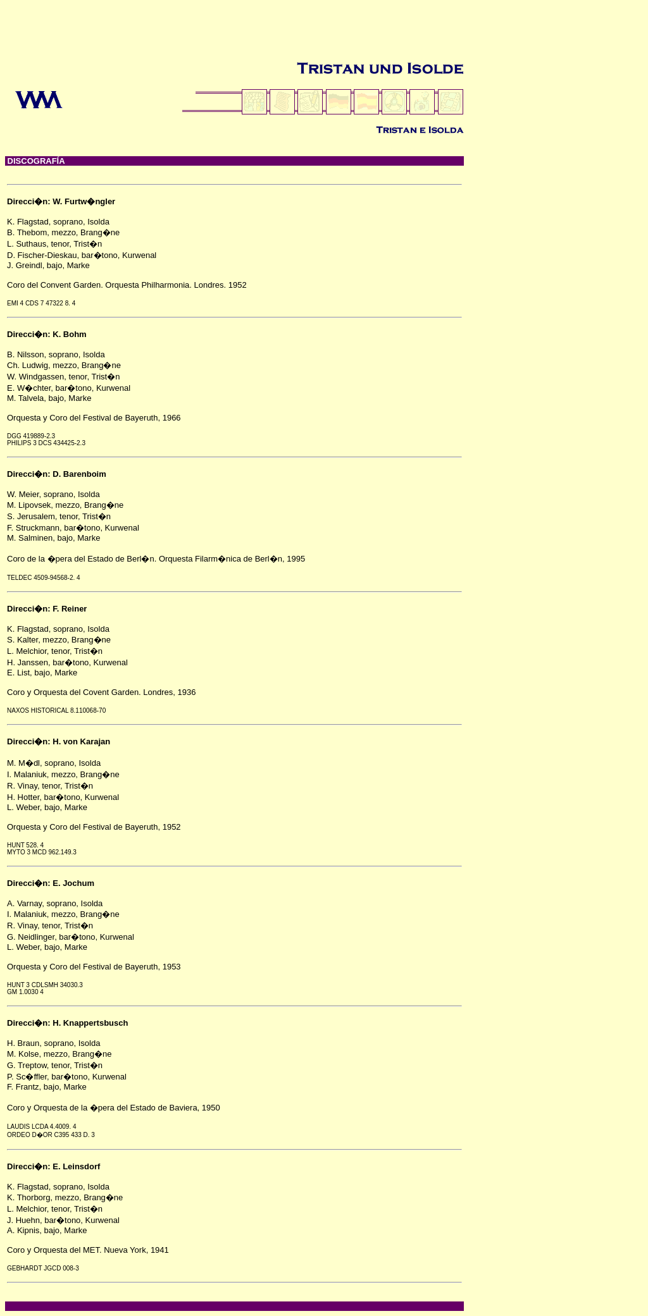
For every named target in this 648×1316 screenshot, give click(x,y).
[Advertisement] (235, 33)
